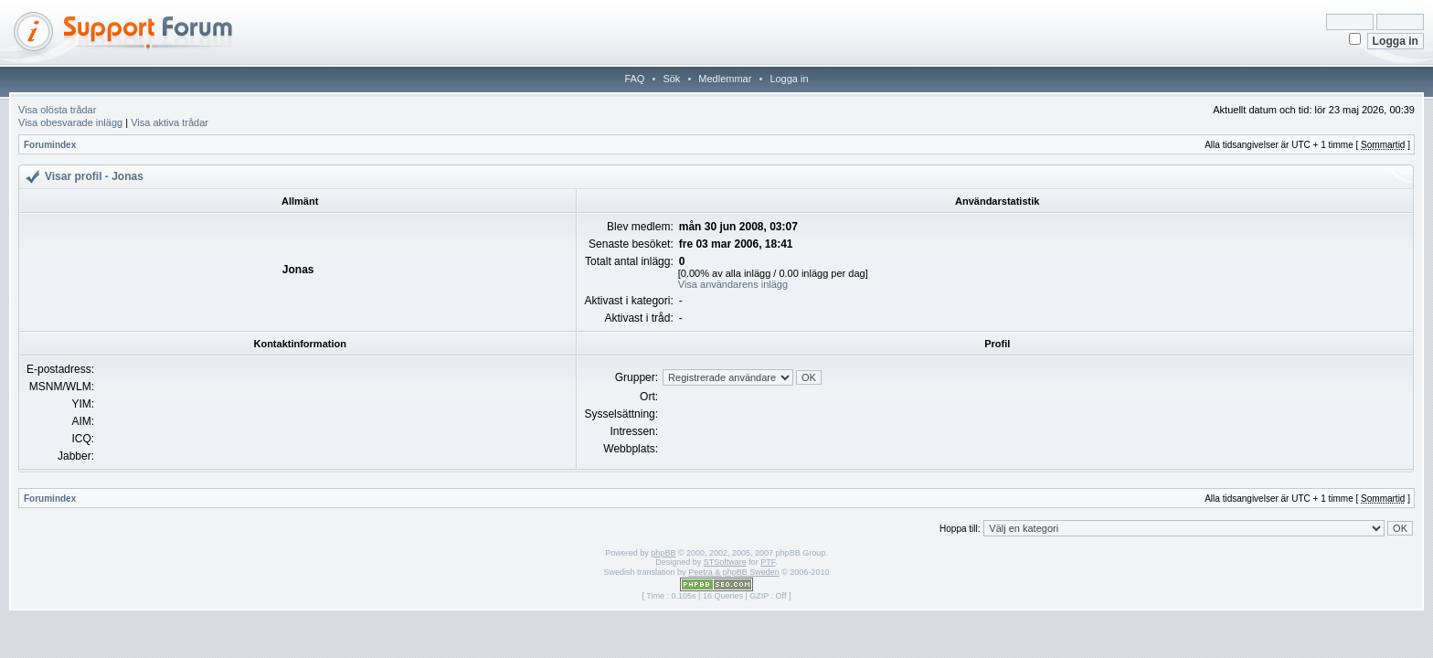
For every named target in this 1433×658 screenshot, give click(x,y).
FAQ (634, 78)
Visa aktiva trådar (169, 122)
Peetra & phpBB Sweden (734, 572)
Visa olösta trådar (57, 109)
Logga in (789, 78)
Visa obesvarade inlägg (70, 122)
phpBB (663, 552)
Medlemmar (724, 78)
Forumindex (50, 145)
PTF (767, 562)
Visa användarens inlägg (733, 284)
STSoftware (725, 562)
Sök (671, 78)
